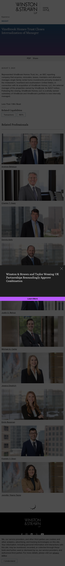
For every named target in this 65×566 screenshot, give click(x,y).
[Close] (61, 268)
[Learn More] (32, 299)
